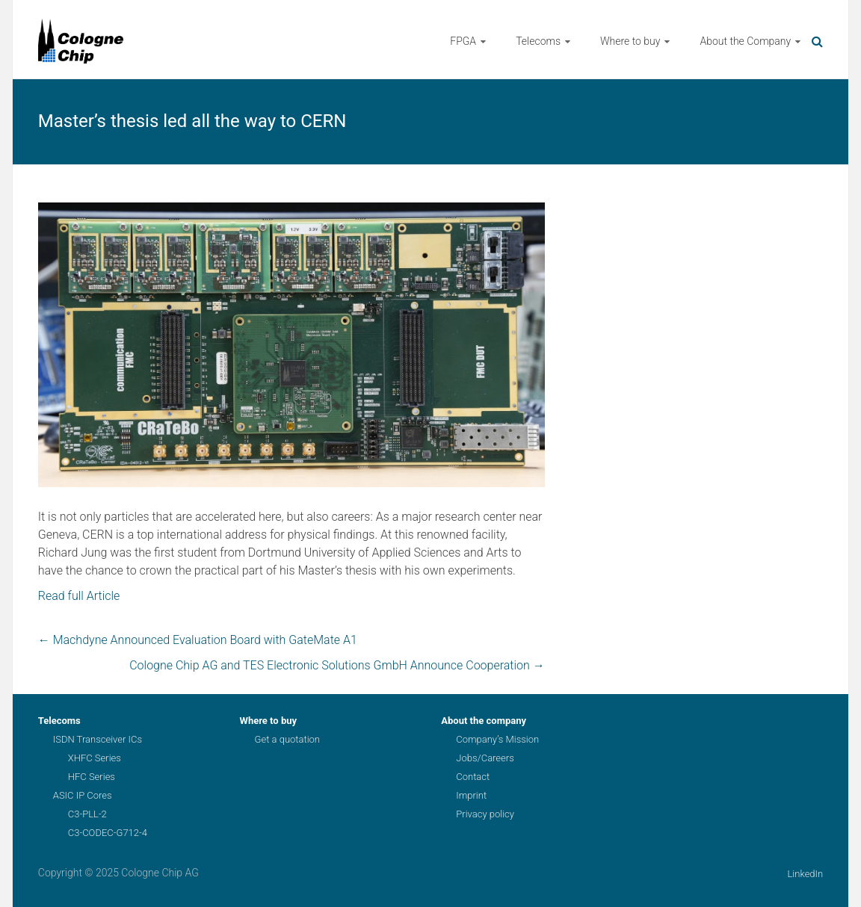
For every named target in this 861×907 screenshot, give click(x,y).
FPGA (463, 41)
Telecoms (538, 41)
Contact (473, 776)
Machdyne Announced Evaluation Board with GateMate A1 (197, 640)
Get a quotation (287, 739)
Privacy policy (485, 814)
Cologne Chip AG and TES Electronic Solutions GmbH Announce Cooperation (337, 665)
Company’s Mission (497, 739)
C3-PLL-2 (87, 814)
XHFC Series (94, 758)
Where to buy (630, 41)
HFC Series (91, 776)
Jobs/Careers (484, 758)
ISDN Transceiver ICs (97, 739)
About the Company (745, 41)
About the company (483, 720)
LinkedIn (805, 873)
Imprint (471, 795)
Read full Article (79, 596)
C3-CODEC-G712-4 (107, 832)
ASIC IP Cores (82, 795)
